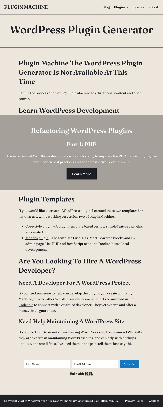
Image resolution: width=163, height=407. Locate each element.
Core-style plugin (38, 226)
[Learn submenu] (144, 7)
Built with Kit (81, 374)
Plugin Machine (26, 7)
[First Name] (47, 364)
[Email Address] (95, 364)
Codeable (26, 305)
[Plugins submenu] (127, 7)
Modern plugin (36, 238)
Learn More (81, 174)
